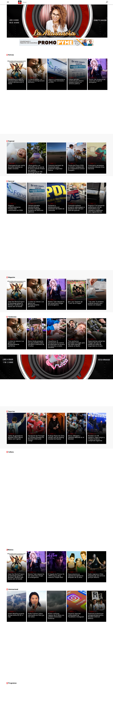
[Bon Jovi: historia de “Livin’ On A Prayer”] (76, 304)
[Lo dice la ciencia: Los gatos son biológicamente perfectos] (36, 82)
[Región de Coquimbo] (12, 163)
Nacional (52, 77)
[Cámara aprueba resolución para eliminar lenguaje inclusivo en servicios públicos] (77, 82)
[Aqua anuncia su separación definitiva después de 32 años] (76, 577)
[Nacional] (52, 77)
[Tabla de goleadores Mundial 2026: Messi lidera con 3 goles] (16, 439)
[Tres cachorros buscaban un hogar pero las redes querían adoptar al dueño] (76, 344)
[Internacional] (12, 611)
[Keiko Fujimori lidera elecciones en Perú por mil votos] (36, 616)
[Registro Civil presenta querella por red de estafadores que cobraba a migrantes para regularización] (96, 208)
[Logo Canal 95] (20, 2)
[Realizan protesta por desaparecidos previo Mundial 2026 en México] (96, 616)
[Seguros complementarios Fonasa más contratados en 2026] (57, 82)
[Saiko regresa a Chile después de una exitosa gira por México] (96, 577)
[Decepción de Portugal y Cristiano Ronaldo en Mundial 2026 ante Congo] (36, 439)
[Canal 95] (8, 2)
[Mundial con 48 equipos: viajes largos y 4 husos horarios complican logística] (96, 439)
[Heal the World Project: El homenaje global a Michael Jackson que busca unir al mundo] (16, 82)
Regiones (52, 203)
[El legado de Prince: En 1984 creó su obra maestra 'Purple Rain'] (56, 577)
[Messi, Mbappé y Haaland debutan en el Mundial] (76, 439)
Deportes (12, 433)
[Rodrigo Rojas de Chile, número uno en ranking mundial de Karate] (56, 439)
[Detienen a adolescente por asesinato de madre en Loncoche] (56, 208)
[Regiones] (52, 203)
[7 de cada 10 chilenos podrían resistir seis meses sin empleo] (96, 304)
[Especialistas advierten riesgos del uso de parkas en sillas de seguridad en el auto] (96, 344)
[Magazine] (12, 77)
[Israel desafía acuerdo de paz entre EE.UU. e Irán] (16, 616)
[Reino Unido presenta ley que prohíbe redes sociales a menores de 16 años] (36, 344)
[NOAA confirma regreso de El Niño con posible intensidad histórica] (56, 616)
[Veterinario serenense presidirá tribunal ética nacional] (96, 168)
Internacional (12, 611)
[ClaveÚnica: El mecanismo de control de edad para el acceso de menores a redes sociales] (56, 344)
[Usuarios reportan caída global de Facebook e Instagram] (76, 616)
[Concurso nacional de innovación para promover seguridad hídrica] (56, 168)
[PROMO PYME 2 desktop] (56, 42)
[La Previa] (17, 141)
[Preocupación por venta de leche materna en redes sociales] (16, 168)
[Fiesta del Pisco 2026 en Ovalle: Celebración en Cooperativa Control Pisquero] (76, 168)
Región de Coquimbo (12, 163)
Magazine (12, 77)
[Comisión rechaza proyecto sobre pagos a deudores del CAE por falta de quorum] (76, 208)
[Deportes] (12, 433)
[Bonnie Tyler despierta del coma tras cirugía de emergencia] (97, 82)
